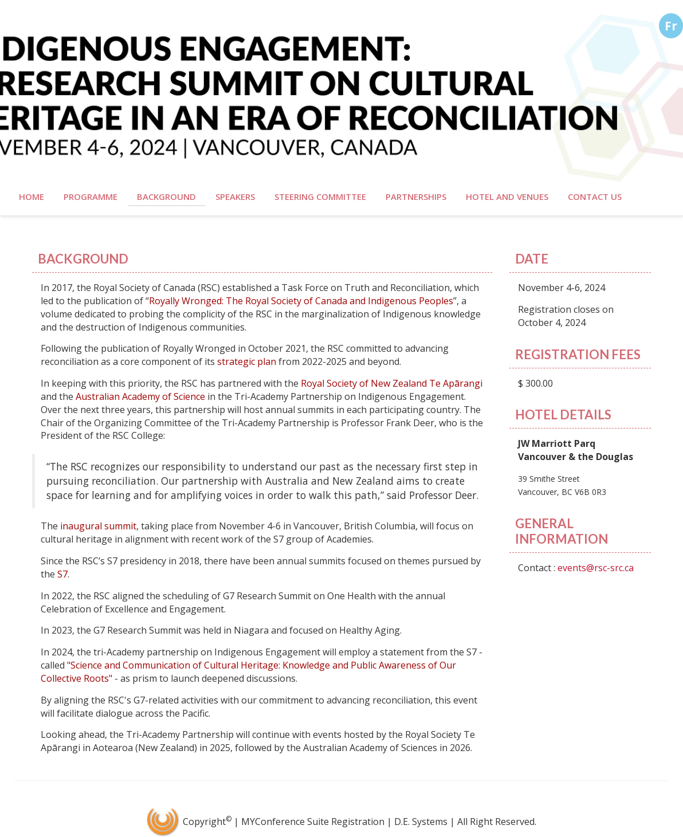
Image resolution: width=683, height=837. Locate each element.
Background (166, 196)
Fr (671, 26)
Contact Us (595, 196)
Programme (90, 196)
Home (31, 196)
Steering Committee (320, 196)
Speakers (235, 196)
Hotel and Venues (507, 196)
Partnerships (416, 196)
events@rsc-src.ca (596, 567)
